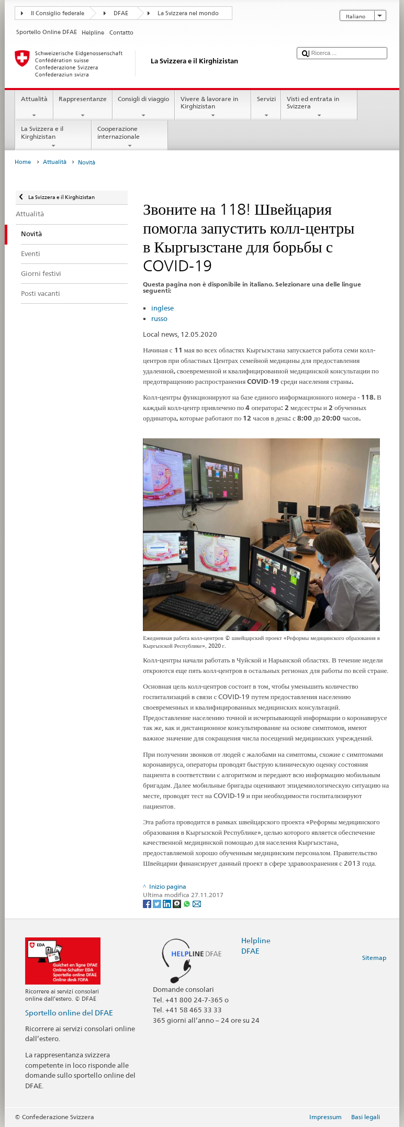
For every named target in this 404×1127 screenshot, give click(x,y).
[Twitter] (158, 903)
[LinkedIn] (168, 903)
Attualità (34, 107)
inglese (162, 308)
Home (23, 162)
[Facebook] (148, 903)
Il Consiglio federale (57, 13)
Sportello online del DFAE (69, 1012)
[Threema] (178, 903)
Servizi (266, 107)
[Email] (197, 903)
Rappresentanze (83, 107)
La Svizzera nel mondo (188, 13)
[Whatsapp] (188, 903)
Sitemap (374, 958)
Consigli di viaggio (143, 107)
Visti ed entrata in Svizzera (319, 107)
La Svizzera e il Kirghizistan (53, 137)
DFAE (121, 13)
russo (159, 318)
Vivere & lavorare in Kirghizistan (213, 107)
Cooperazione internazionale (129, 137)
